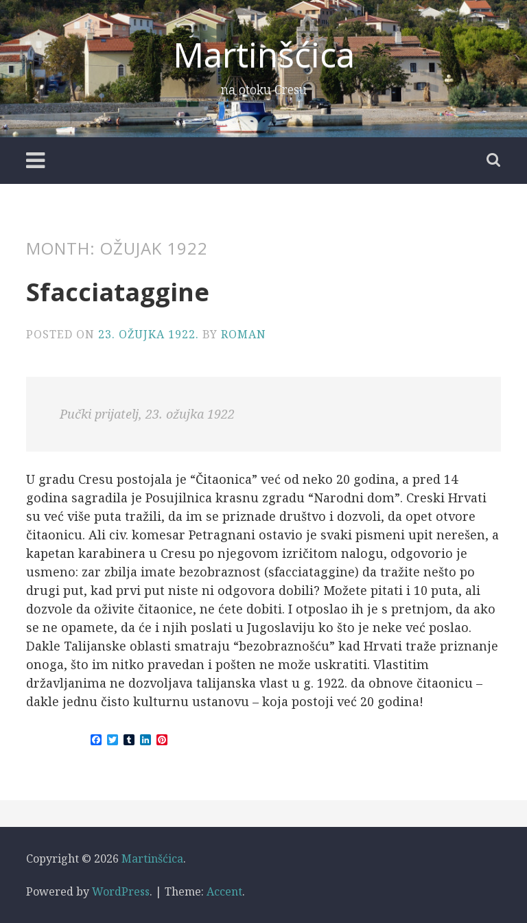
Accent (224, 891)
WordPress (121, 891)
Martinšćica (264, 54)
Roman (243, 334)
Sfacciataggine (117, 292)
